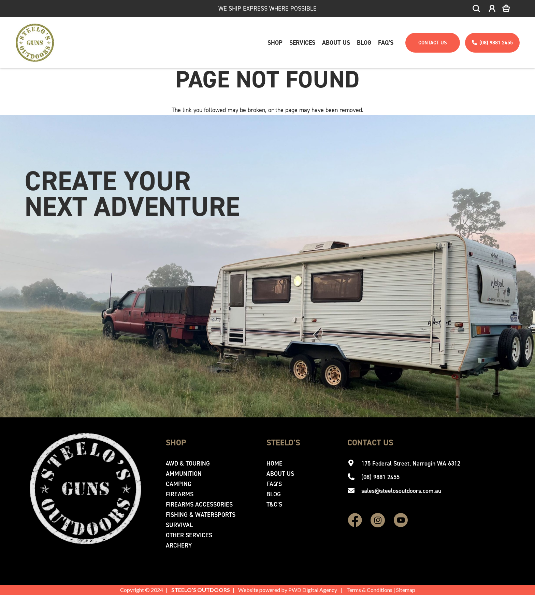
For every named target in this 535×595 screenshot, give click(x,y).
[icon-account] (492, 9)
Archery (179, 545)
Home (274, 463)
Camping (178, 484)
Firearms (179, 494)
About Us (280, 474)
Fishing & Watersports (200, 515)
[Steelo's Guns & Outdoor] (35, 42)
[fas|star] (355, 520)
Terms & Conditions (369, 589)
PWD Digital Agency (312, 589)
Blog (273, 494)
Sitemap (405, 589)
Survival (179, 525)
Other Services (189, 535)
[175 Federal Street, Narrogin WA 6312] (354, 463)
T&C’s (274, 504)
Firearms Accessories (199, 504)
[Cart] (511, 8)
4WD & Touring (188, 463)
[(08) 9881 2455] (354, 477)
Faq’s (274, 484)
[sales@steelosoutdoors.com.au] (354, 491)
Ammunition (184, 474)
